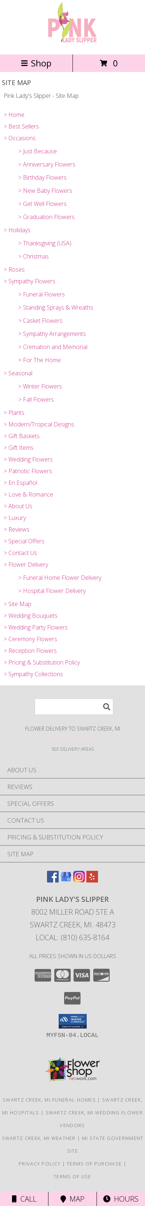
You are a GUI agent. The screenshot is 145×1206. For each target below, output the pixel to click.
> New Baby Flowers (45, 191)
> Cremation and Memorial (52, 347)
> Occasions (20, 138)
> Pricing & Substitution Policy (42, 662)
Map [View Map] (72, 1199)
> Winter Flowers (40, 386)
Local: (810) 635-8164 (72, 937)
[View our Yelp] (92, 880)
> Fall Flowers (36, 399)
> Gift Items (19, 448)
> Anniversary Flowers (46, 164)
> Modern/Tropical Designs (39, 424)
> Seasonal (18, 373)
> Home (14, 115)
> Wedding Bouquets (31, 616)
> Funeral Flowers (41, 294)
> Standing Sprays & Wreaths (55, 307)
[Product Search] (74, 706)
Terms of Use (72, 1176)
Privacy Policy (39, 1163)
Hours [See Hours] (120, 1199)
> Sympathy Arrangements (52, 334)
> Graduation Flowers (46, 217)
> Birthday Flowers (42, 177)
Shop (36, 63)
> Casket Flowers (40, 321)
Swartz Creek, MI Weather (39, 1138)
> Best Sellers (21, 126)
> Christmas (33, 256)
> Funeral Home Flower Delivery (59, 578)
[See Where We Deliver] (72, 748)
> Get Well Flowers (42, 204)
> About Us (18, 506)
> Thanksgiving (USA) (44, 243)
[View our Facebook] (53, 880)
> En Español (20, 483)
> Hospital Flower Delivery (52, 591)
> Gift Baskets (22, 436)
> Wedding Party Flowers (36, 627)
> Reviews (17, 529)
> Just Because (37, 151)
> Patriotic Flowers (28, 471)
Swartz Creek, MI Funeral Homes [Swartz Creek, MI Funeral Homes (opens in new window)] (49, 1099)
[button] (73, 1021)
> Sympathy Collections (33, 674)
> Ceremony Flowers (30, 639)
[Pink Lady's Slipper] (72, 43)
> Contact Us (20, 553)
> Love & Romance (28, 494)
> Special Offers (24, 541)
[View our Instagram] (79, 880)
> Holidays (17, 230)
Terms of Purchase (94, 1163)
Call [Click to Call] (24, 1199)
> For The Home (39, 360)
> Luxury (15, 518)
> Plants (14, 413)
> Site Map (17, 604)
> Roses (14, 269)
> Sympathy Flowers (29, 281)
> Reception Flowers (30, 651)
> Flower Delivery (26, 564)
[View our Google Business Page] (66, 880)
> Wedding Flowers (28, 459)
